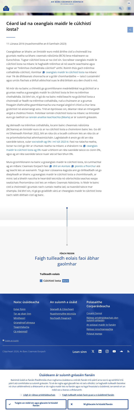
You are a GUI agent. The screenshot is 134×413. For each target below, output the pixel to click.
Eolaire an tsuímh (12, 340)
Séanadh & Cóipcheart (62, 309)
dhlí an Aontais (61, 166)
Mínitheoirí (19, 318)
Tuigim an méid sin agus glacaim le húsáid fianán (36, 404)
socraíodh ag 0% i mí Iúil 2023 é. (50, 141)
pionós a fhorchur (85, 166)
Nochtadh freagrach (60, 318)
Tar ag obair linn (22, 313)
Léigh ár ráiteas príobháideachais (39, 394)
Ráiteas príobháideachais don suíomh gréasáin (102, 319)
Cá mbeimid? (21, 331)
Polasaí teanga (94, 333)
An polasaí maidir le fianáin (101, 324)
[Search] (65, 8)
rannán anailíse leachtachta (45, 117)
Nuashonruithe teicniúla (63, 313)
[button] (129, 3)
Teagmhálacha (21, 327)
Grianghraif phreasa (24, 322)
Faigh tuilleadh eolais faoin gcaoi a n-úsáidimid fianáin (88, 394)
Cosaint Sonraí (94, 313)
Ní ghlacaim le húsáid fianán (98, 404)
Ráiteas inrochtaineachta (100, 329)
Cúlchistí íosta (52, 280)
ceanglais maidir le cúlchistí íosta (65, 72)
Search (120, 8)
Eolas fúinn (20, 309)
